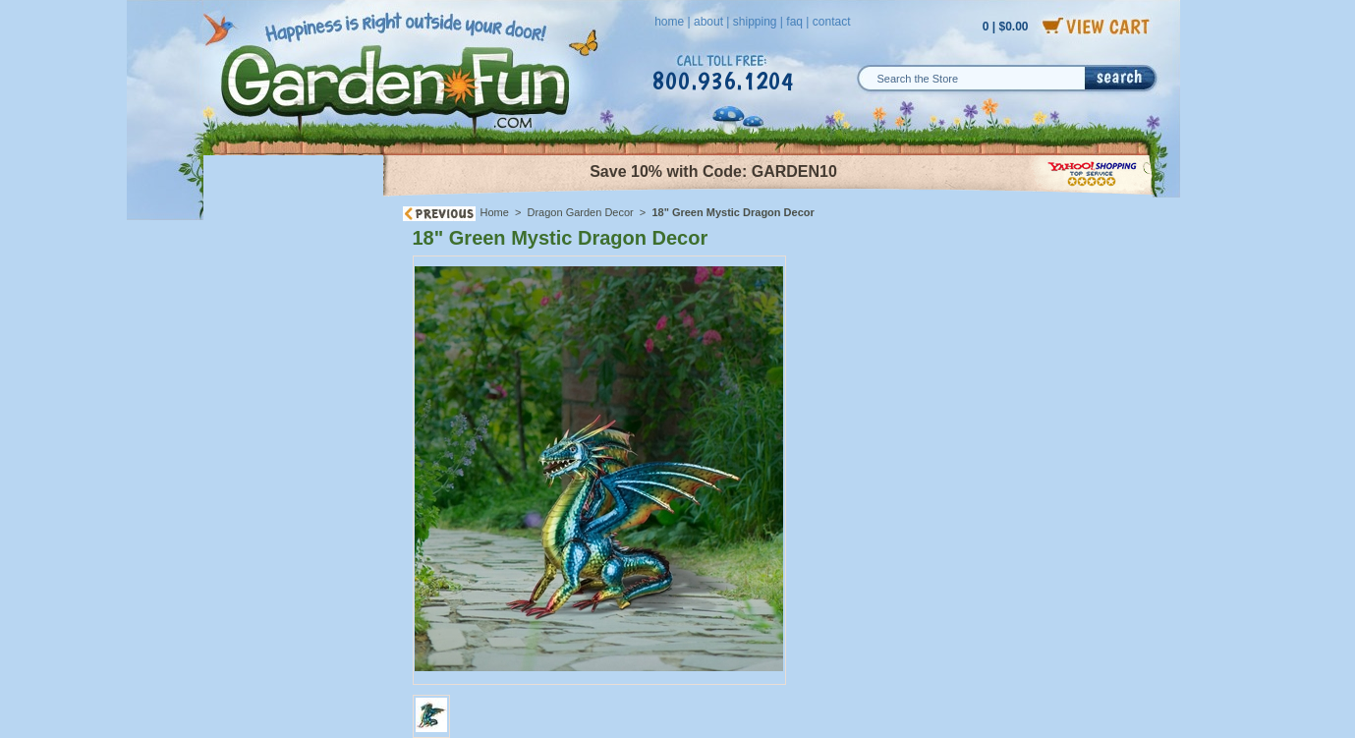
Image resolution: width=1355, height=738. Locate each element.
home (669, 21)
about (708, 21)
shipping (755, 21)
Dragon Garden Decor (581, 212)
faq (794, 21)
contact (832, 21)
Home (494, 212)
